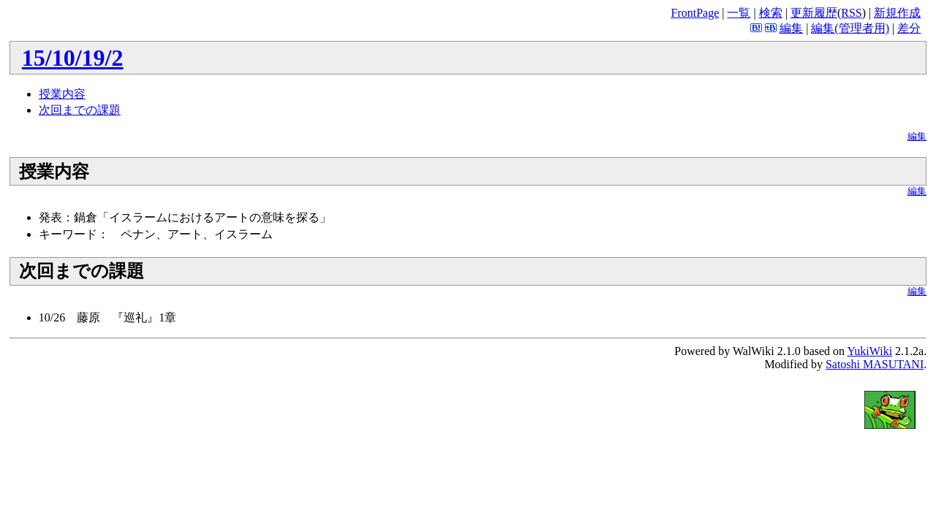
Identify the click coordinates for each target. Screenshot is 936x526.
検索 (770, 13)
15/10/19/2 (73, 58)
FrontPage (695, 13)
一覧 (738, 13)
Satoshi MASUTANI (875, 364)
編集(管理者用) (850, 28)
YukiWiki (870, 351)
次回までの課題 (80, 110)
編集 (791, 28)
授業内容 (62, 94)
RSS (851, 13)
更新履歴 (813, 13)
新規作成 (897, 13)
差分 (909, 28)
